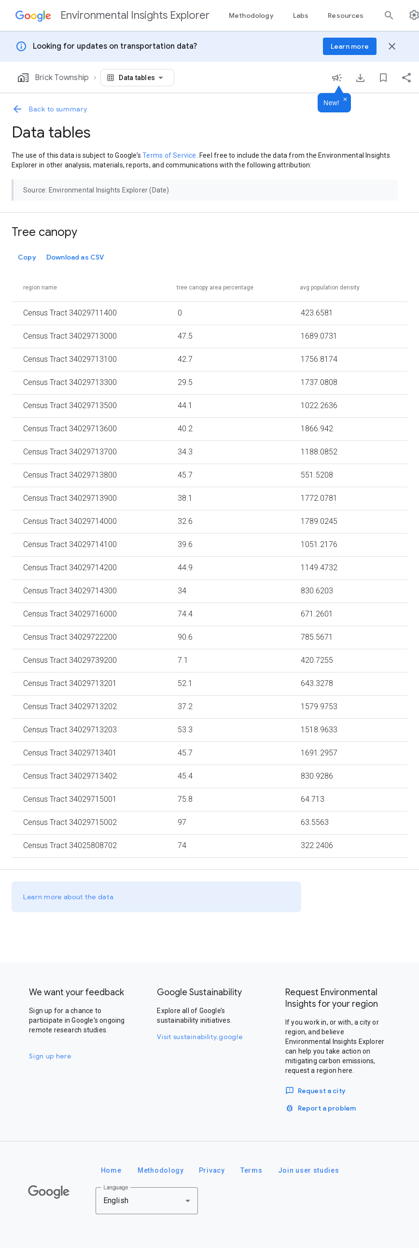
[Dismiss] (345, 99)
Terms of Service (169, 155)
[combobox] (143, 77)
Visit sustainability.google (199, 1036)
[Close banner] (392, 46)
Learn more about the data (68, 896)
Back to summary (49, 109)
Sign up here (50, 1056)
